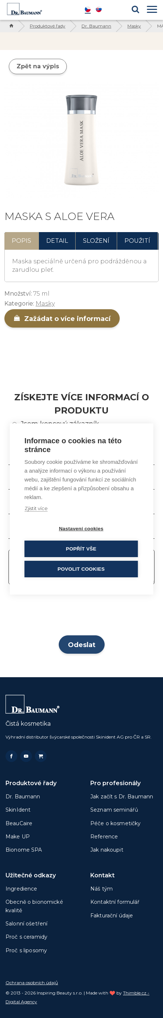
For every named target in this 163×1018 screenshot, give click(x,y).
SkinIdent (18, 809)
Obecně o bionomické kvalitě (34, 906)
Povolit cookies (81, 569)
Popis (21, 240)
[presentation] (81, 612)
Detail (57, 240)
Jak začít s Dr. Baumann (121, 796)
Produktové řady (47, 26)
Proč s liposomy (26, 950)
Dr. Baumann (96, 26)
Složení (96, 240)
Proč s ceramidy (26, 937)
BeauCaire (19, 823)
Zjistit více (36, 508)
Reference (104, 836)
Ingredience (21, 888)
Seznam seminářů (114, 809)
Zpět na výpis (38, 66)
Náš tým (101, 888)
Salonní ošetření (26, 923)
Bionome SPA (24, 849)
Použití (137, 240)
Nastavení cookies (81, 528)
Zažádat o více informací (62, 319)
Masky (134, 26)
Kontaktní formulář (115, 902)
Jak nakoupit (106, 849)
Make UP (18, 836)
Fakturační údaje (111, 915)
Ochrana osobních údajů (32, 982)
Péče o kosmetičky (115, 823)
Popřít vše (81, 549)
